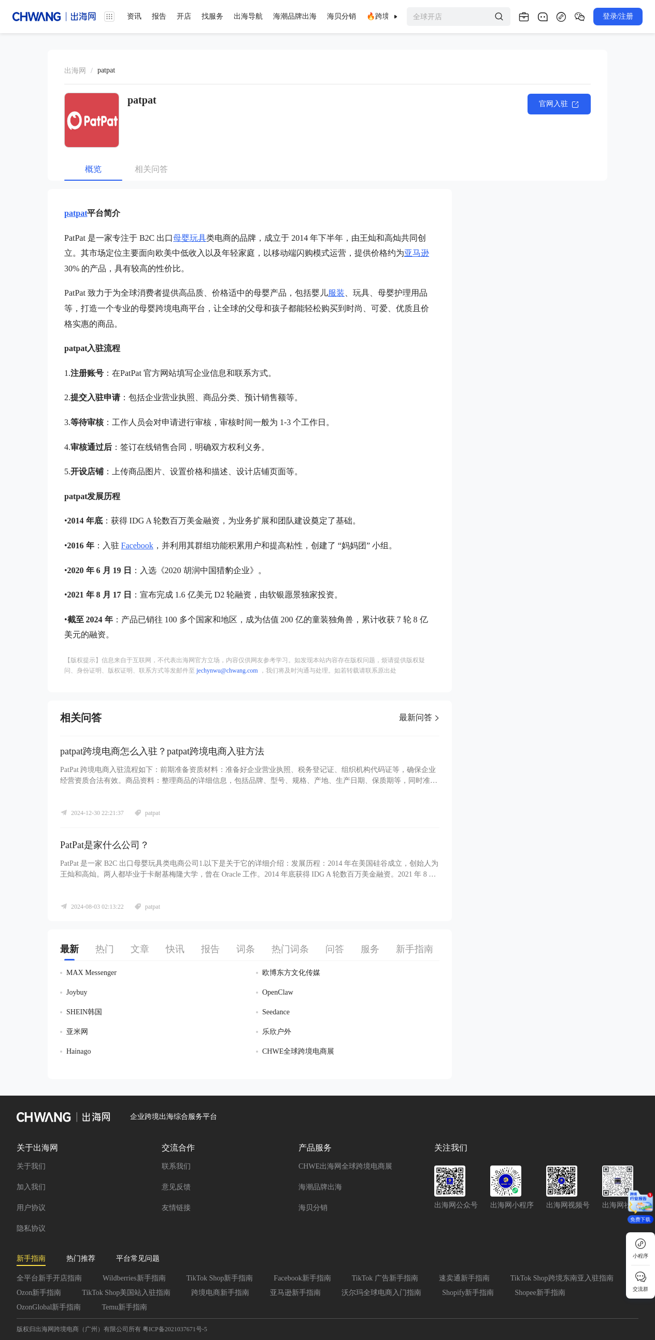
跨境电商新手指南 (220, 1293)
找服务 (212, 16)
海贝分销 (313, 1208)
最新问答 (419, 717)
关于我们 (31, 1166)
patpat (75, 213)
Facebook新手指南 (302, 1278)
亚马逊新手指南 (295, 1293)
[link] (75, 71)
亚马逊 (416, 253)
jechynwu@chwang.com (227, 670)
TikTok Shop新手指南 (220, 1278)
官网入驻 (559, 104)
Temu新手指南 (124, 1307)
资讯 (134, 16)
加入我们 (31, 1187)
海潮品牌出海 (320, 1187)
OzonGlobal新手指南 (49, 1307)
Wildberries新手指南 (134, 1278)
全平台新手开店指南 (49, 1278)
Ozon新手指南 (39, 1293)
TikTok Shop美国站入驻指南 (126, 1293)
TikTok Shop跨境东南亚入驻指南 (562, 1278)
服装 (336, 292)
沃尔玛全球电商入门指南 (381, 1293)
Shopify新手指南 (468, 1293)
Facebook (137, 545)
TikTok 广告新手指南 (385, 1278)
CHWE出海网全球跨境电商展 (345, 1166)
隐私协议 (31, 1228)
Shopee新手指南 (540, 1293)
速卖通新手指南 (464, 1278)
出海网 (75, 71)
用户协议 (31, 1208)
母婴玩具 (189, 238)
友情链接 (176, 1208)
